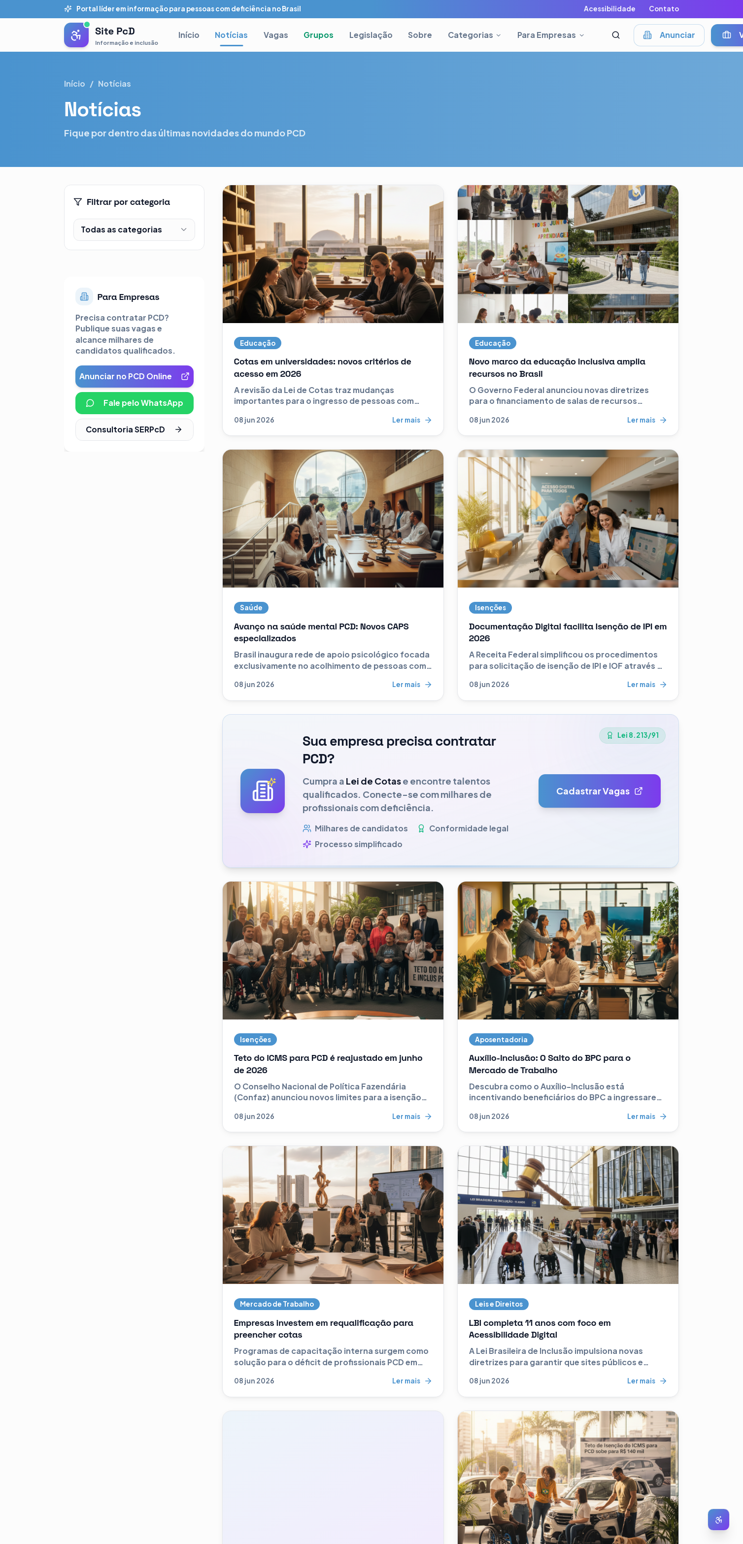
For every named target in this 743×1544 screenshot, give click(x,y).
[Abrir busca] (616, 35)
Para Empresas (551, 34)
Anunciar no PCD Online (134, 376)
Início (189, 34)
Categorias (475, 34)
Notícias (231, 34)
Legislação (371, 34)
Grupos (319, 34)
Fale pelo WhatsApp (134, 402)
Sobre (420, 34)
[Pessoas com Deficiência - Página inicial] (111, 35)
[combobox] (134, 230)
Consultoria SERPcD (134, 429)
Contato (664, 8)
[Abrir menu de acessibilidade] (719, 1520)
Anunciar (669, 34)
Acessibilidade (610, 8)
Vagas (276, 34)
